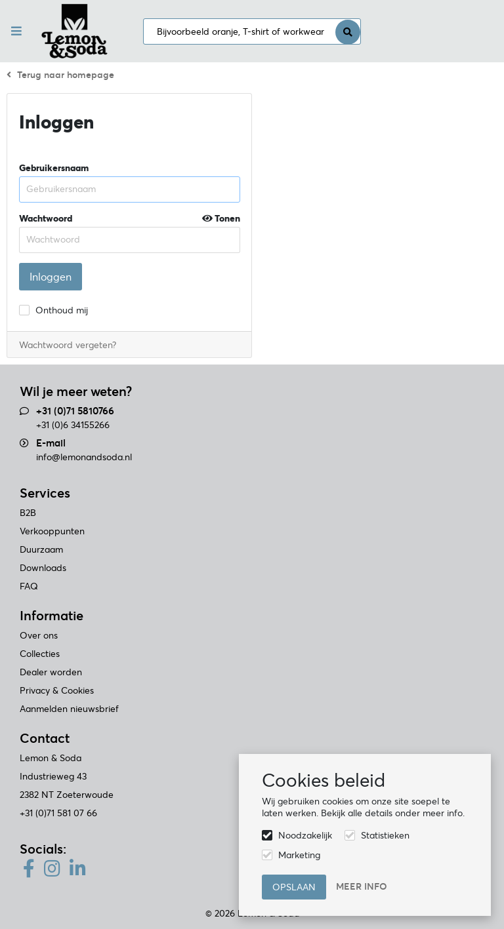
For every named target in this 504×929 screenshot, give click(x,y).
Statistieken (385, 835)
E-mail (51, 443)
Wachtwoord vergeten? (67, 345)
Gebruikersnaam (54, 168)
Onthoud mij (61, 310)
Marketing (299, 855)
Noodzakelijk (305, 835)
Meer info (361, 886)
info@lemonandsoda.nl (84, 457)
